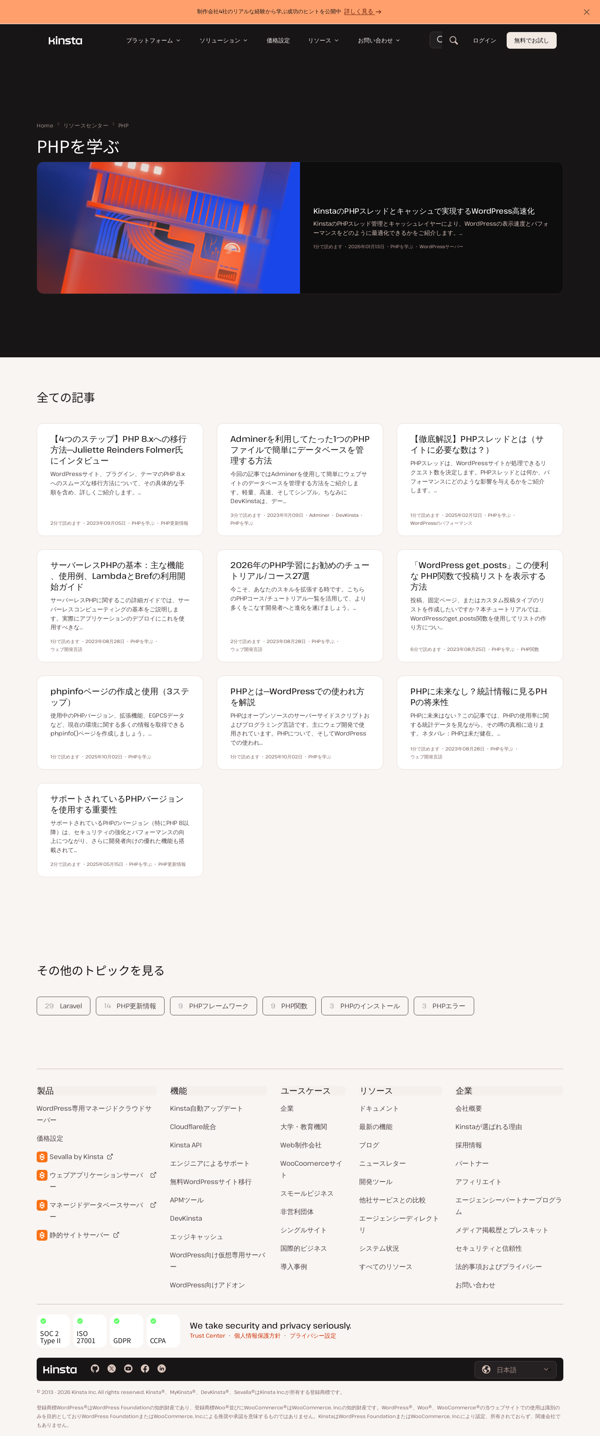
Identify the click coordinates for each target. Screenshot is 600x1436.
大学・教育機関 (303, 1126)
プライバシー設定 (313, 1335)
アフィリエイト (478, 1181)
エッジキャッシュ (196, 1236)
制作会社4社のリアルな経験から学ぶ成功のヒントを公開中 (290, 11)
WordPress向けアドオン (207, 1284)
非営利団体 (297, 1211)
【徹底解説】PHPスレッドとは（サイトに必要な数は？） (477, 444)
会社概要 (468, 1108)
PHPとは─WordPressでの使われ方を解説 (297, 697)
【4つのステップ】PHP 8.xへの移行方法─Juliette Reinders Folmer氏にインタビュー (118, 449)
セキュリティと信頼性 (488, 1248)
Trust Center (207, 1335)
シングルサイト (303, 1229)
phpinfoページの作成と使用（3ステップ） (119, 697)
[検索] (453, 40)
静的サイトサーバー (80, 1234)
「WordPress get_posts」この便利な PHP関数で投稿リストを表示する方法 (479, 575)
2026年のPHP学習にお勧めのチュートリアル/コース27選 (300, 570)
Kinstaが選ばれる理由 (488, 1126)
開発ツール (375, 1181)
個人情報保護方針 (257, 1335)
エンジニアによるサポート (210, 1163)
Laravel (63, 1005)
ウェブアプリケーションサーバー (96, 1180)
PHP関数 (289, 1005)
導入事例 (293, 1266)
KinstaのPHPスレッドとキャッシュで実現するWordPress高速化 (424, 211)
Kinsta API (186, 1144)
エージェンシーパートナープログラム (508, 1205)
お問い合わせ (475, 1284)
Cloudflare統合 (193, 1126)
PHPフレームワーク (213, 1005)
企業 (287, 1108)
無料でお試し (531, 41)
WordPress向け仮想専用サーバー (217, 1260)
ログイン (484, 41)
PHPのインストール (365, 1005)
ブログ (369, 1144)
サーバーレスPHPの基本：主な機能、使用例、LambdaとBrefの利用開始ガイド (117, 575)
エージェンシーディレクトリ (399, 1224)
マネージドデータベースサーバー (96, 1210)
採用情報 (468, 1144)
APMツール (187, 1199)
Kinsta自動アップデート (206, 1108)
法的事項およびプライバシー (498, 1266)
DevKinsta (186, 1218)
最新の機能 (375, 1126)
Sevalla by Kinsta (76, 1156)
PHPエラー (443, 1005)
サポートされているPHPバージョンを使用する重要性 (117, 804)
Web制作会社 (301, 1144)
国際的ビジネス (303, 1248)
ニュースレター (382, 1163)
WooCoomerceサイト (311, 1169)
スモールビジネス (307, 1193)
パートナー (472, 1163)
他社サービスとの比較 (392, 1199)
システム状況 (379, 1248)
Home (45, 125)
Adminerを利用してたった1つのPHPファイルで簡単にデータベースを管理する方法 (300, 449)
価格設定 (50, 1138)
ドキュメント (379, 1108)
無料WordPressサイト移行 (211, 1181)
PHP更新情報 (130, 1005)
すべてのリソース (385, 1266)
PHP (123, 125)
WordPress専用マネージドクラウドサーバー (94, 1114)
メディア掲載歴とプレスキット (502, 1229)
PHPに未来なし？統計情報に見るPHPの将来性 (478, 697)
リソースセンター (86, 125)
